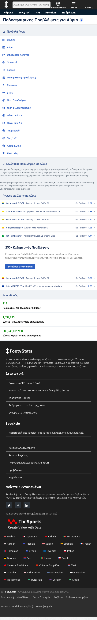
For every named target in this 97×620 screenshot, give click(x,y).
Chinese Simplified (50, 568)
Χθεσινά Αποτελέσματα (22, 451)
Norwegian (56, 575)
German (28, 561)
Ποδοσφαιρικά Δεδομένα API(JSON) (30, 466)
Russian (29, 547)
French (9, 554)
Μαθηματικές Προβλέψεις (19, 77)
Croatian (10, 575)
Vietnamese (12, 583)
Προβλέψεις (16, 473)
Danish (49, 547)
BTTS (7, 92)
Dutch (47, 561)
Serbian (57, 583)
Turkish (52, 539)
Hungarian (80, 575)
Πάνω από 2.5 (12, 123)
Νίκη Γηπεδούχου (14, 100)
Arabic (76, 583)
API (38, 12)
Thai (74, 568)
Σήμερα (8, 39)
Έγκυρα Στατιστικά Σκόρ (23, 416)
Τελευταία (10, 62)
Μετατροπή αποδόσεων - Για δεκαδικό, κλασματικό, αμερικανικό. (46, 436)
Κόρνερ (8, 12)
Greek (51, 554)
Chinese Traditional (17, 568)
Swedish (70, 554)
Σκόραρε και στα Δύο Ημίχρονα (27, 408)
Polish (9, 561)
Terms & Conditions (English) (18, 609)
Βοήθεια (60, 600)
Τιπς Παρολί (11, 130)
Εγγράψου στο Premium (20, 266)
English (10, 539)
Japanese (30, 539)
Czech (83, 561)
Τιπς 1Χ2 (9, 138)
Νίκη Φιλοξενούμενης (16, 107)
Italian (65, 561)
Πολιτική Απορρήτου (80, 600)
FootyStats (10, 595)
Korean (10, 547)
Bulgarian (36, 583)
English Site (16, 480)
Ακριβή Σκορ (11, 145)
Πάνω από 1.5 (12, 115)
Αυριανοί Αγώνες (18, 458)
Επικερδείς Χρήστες (15, 54)
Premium (52, 12)
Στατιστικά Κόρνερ (19, 401)
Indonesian (33, 575)
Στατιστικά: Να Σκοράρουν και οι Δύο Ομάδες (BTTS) (40, 393)
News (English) (47, 609)
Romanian (30, 554)
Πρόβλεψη (69, 12)
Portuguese (73, 539)
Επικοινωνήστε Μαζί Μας (16, 600)
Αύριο (7, 47)
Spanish (69, 547)
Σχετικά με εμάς (43, 600)
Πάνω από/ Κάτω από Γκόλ (25, 386)
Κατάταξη (10, 153)
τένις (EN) (25, 12)
